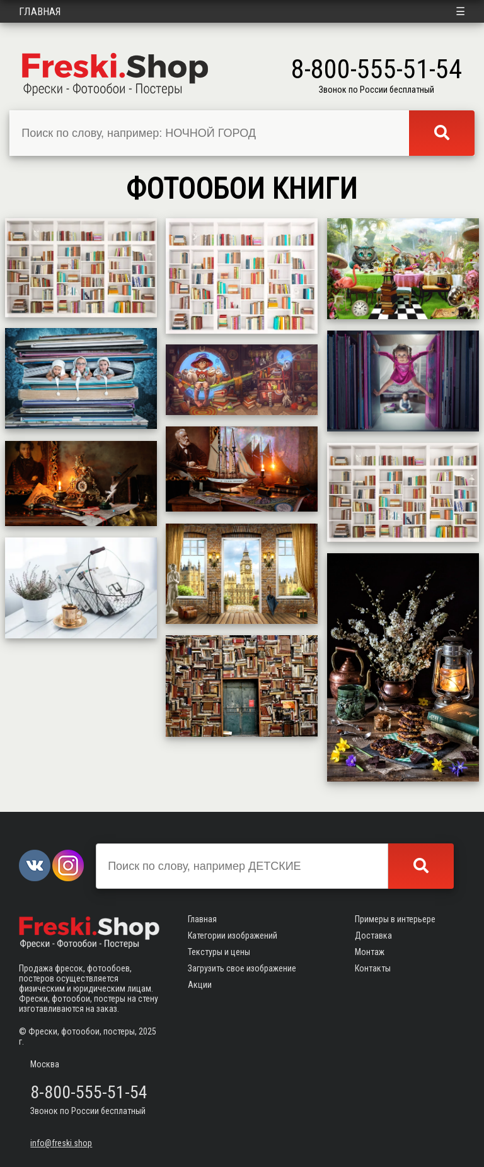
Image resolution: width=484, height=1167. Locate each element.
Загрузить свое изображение (242, 968)
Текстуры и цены (219, 952)
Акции (200, 985)
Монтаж (369, 952)
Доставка (373, 935)
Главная (40, 11)
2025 (147, 1031)
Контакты (373, 968)
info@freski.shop (61, 1143)
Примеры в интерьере (395, 919)
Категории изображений (232, 935)
